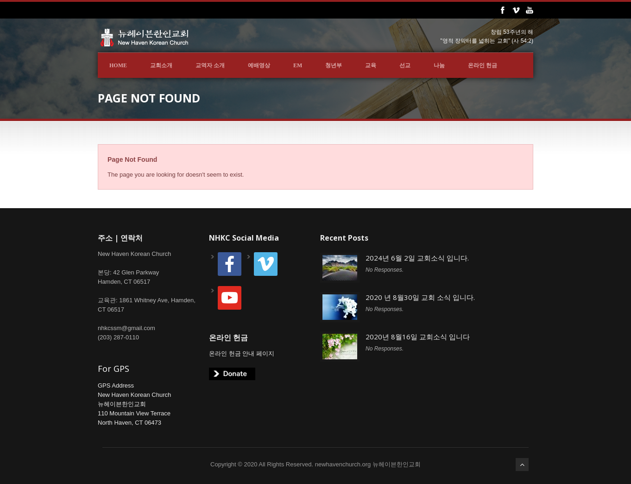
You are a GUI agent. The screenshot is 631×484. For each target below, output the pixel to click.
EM (297, 65)
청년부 (333, 65)
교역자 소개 (210, 65)
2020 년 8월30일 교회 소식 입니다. (420, 297)
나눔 (439, 65)
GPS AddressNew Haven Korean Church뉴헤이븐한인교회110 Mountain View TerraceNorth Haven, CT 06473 (134, 404)
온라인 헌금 (482, 65)
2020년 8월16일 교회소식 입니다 (418, 336)
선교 (404, 65)
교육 (370, 65)
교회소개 (161, 65)
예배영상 (259, 65)
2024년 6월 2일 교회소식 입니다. (417, 257)
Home (118, 65)
